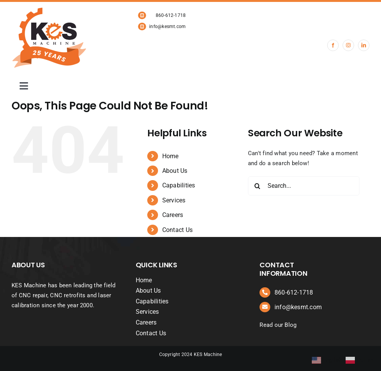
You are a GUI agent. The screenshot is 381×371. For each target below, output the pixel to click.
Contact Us (177, 230)
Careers (172, 215)
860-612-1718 (171, 15)
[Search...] (303, 185)
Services (174, 200)
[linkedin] (363, 45)
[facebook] (333, 45)
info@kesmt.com (167, 26)
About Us (175, 170)
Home (170, 156)
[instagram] (348, 45)
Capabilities (178, 185)
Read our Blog (278, 324)
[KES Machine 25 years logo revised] (50, 10)
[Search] (257, 185)
